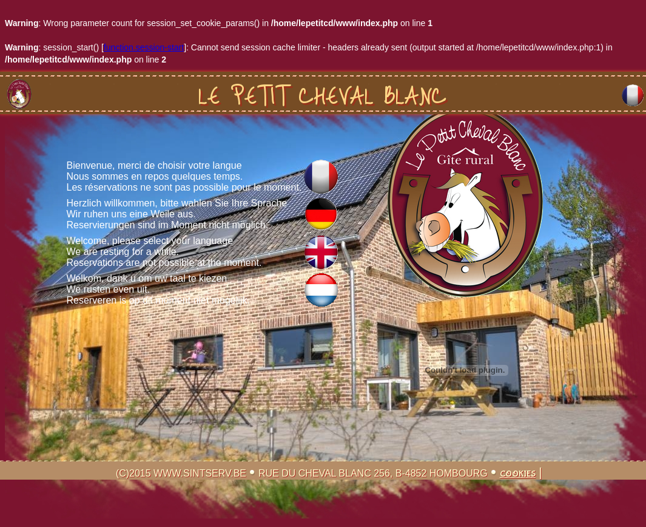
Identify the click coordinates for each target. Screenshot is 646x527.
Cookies (518, 474)
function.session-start (144, 47)
